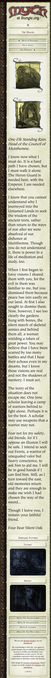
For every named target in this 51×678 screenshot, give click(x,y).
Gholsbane (27, 667)
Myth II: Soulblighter (28, 623)
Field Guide (28, 45)
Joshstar (37, 665)
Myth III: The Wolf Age (28, 632)
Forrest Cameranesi (31, 663)
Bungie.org (27, 643)
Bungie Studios (29, 641)
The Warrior (26, 50)
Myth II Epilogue (30, 41)
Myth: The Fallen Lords (28, 618)
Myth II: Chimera (28, 627)
